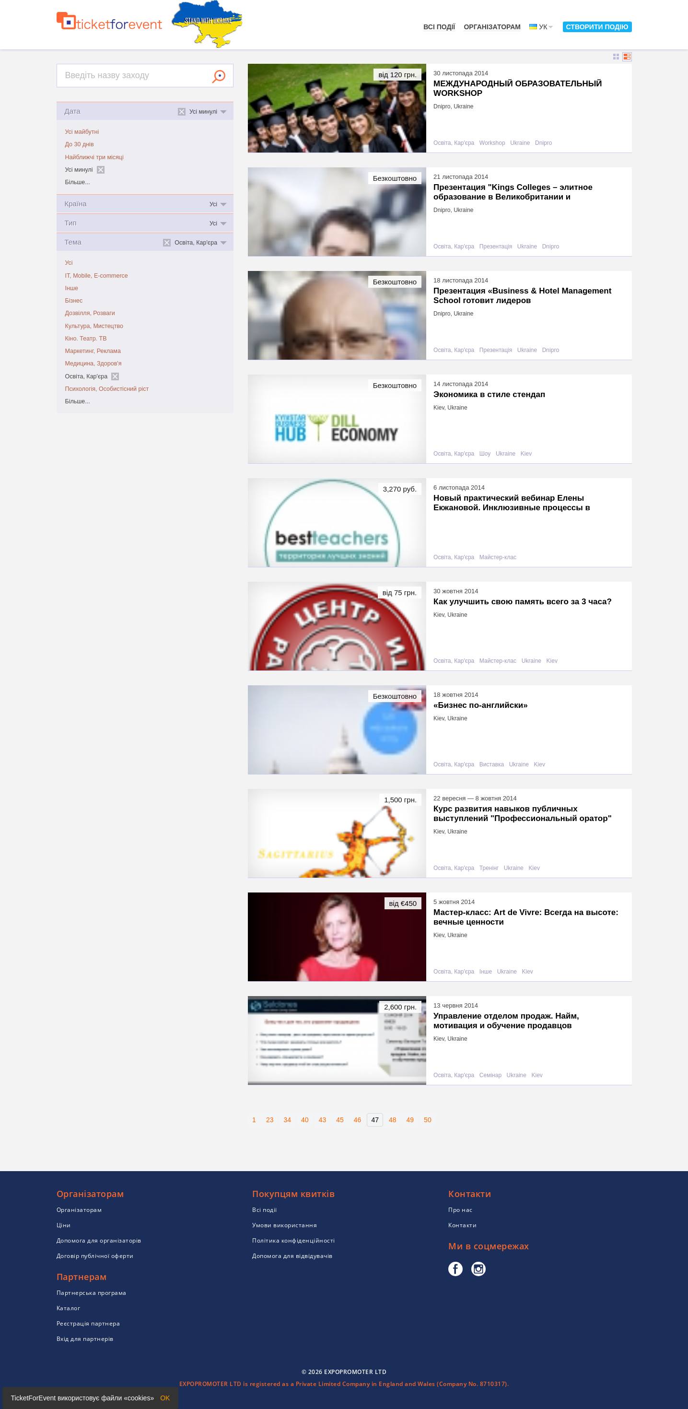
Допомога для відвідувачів (292, 1256)
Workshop (492, 143)
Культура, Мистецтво (94, 326)
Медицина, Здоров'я (93, 363)
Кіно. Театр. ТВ (86, 338)
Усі (69, 262)
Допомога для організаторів (99, 1240)
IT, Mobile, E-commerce (96, 275)
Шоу (485, 454)
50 (427, 1120)
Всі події (439, 27)
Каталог (69, 1308)
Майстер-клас (497, 557)
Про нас (460, 1210)
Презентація (495, 247)
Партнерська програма (92, 1293)
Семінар (490, 1075)
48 (392, 1120)
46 (357, 1120)
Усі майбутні (82, 132)
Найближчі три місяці (94, 157)
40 (305, 1120)
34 (287, 1120)
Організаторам (492, 27)
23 (270, 1120)
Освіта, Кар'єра (453, 143)
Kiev (526, 454)
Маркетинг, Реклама (93, 351)
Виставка (491, 765)
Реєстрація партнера (88, 1323)
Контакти (462, 1225)
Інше (71, 288)
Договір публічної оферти (95, 1256)
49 (410, 1120)
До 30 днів (79, 144)
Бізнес (74, 300)
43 (323, 1120)
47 (375, 1120)
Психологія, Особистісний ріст (107, 389)
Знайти (218, 76)
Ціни (64, 1225)
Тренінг (489, 868)
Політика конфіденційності (293, 1240)
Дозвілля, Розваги (90, 313)
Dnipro (543, 143)
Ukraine (520, 143)
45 (340, 1120)
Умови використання (284, 1225)
